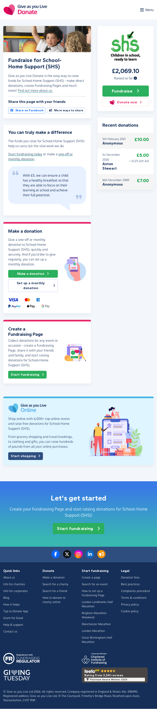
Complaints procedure (135, 591)
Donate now (126, 102)
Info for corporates (15, 591)
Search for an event (95, 584)
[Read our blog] (101, 557)
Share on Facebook (27, 110)
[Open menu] (146, 10)
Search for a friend (55, 591)
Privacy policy (130, 604)
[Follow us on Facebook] (56, 557)
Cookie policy (130, 611)
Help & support (13, 625)
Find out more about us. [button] (35, 90)
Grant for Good (13, 618)
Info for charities (14, 584)
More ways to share (66, 110)
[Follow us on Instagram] (78, 557)
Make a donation (33, 274)
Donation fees (130, 577)
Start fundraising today (25, 154)
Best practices (130, 584)
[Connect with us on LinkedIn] (90, 557)
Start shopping (25, 456)
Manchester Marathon (96, 624)
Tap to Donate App (15, 611)
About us (9, 577)
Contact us (10, 631)
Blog (6, 598)
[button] (135, 78)
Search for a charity (55, 584)
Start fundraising (27, 374)
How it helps (11, 604)
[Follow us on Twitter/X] (67, 557)
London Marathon (93, 631)
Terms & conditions (134, 598)
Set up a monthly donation (36, 285)
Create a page (91, 577)
